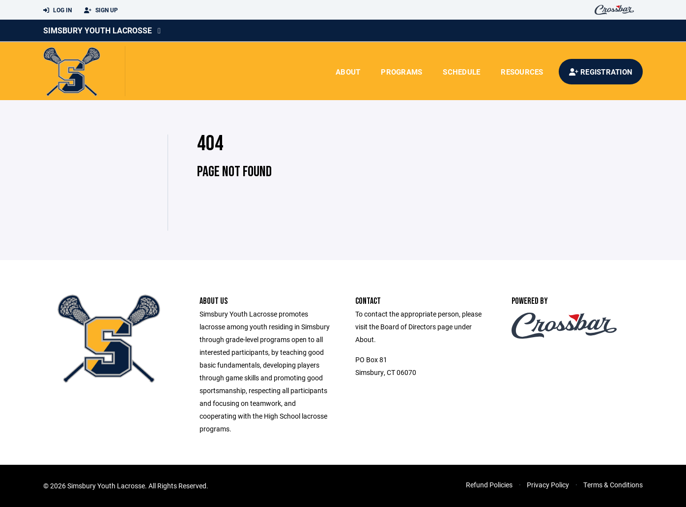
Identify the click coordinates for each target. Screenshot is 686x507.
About (348, 72)
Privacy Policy (548, 484)
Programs (401, 72)
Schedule (461, 72)
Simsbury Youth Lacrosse (97, 30)
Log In (57, 10)
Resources (522, 72)
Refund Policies (489, 484)
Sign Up (101, 10)
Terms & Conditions (613, 484)
